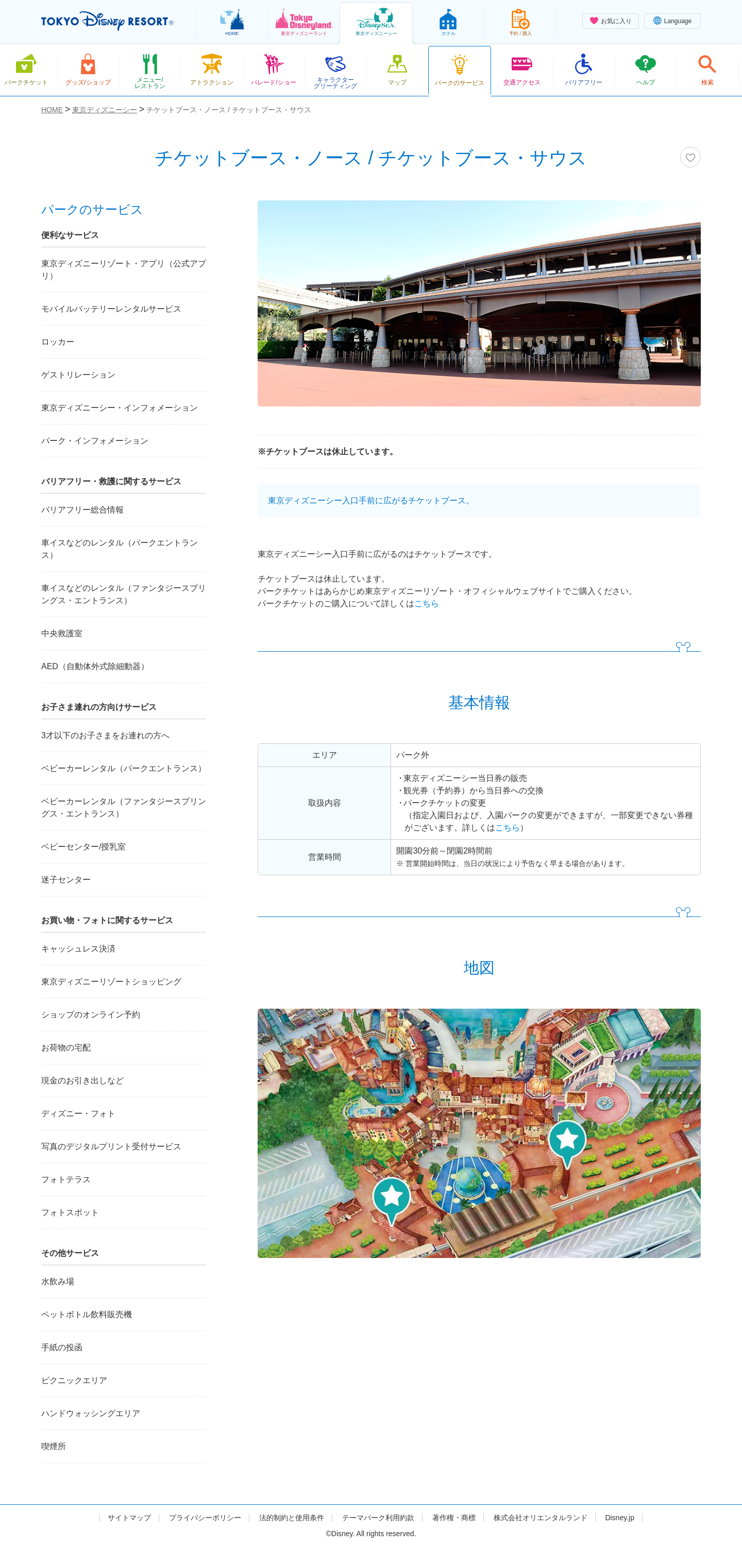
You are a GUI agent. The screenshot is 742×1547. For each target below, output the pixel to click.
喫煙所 (53, 1446)
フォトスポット (70, 1212)
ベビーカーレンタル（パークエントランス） (123, 768)
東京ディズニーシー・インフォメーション (119, 407)
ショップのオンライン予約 (90, 1014)
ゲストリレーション (78, 374)
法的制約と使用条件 (291, 1518)
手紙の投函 (61, 1347)
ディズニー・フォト (78, 1113)
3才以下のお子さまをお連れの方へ (105, 735)
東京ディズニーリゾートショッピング (111, 981)
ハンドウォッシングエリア (90, 1413)
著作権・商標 (454, 1518)
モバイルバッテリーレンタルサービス (111, 308)
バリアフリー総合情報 (82, 509)
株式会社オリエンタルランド (540, 1518)
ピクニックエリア (74, 1380)
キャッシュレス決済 (78, 948)
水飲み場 (57, 1281)
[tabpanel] (479, 309)
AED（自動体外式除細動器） (95, 666)
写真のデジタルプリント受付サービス (111, 1146)
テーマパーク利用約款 (378, 1518)
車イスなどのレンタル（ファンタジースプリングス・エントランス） (123, 594)
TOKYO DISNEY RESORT (107, 21)
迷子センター (66, 879)
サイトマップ (129, 1518)
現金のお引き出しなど (82, 1080)
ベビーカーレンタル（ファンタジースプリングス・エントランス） (123, 807)
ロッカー (57, 341)
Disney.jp (619, 1518)
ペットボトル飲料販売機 (86, 1314)
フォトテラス (66, 1179)
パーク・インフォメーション (94, 440)
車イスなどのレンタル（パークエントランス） (119, 548)
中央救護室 (61, 633)
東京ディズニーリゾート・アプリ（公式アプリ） (123, 269)
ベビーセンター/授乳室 (83, 846)
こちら (426, 603)
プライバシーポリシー (205, 1518)
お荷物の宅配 (66, 1047)
